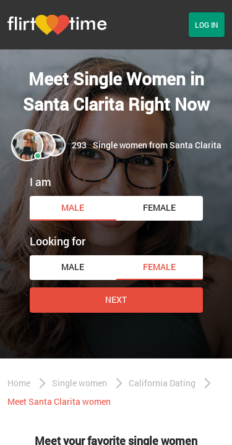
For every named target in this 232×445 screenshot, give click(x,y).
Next (116, 299)
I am (40, 181)
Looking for (57, 241)
